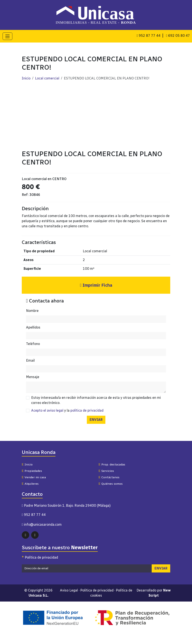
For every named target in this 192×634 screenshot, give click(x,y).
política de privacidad (86, 411)
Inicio (26, 79)
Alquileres (30, 484)
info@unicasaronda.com (43, 525)
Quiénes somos (111, 484)
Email (30, 361)
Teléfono (33, 344)
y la (67, 411)
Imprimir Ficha (96, 285)
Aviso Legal (69, 591)
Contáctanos (109, 478)
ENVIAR (96, 420)
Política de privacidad (40, 558)
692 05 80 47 (178, 36)
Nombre (32, 311)
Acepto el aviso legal (47, 411)
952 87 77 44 (148, 36)
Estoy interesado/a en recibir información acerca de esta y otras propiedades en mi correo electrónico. (96, 400)
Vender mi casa (34, 478)
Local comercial (47, 79)
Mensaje (32, 377)
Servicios (106, 471)
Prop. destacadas (112, 465)
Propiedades (32, 471)
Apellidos (33, 328)
